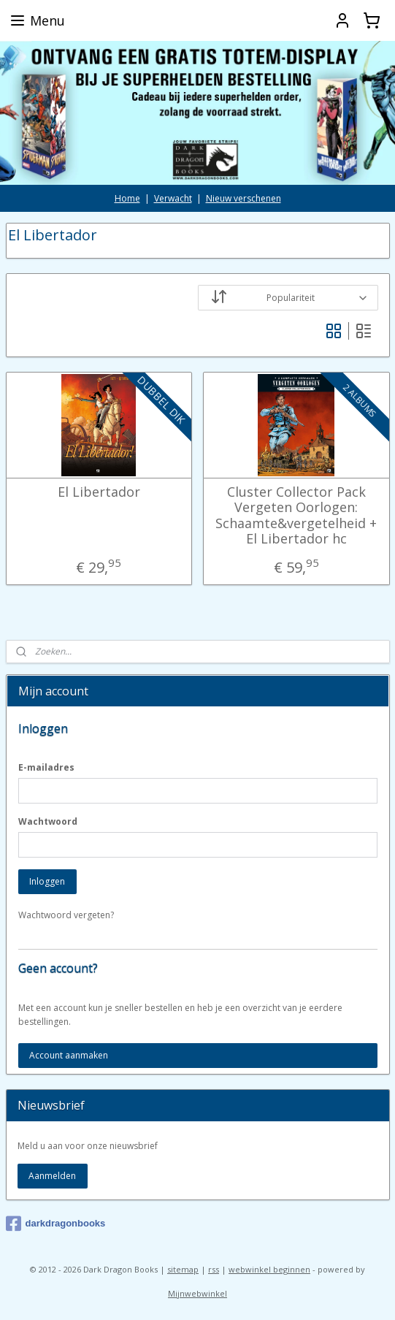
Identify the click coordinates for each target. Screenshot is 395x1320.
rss (213, 1269)
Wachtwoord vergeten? (66, 915)
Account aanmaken (68, 1055)
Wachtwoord (47, 821)
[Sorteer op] (288, 298)
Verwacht (173, 198)
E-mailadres (46, 767)
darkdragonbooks (56, 1223)
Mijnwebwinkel (197, 1293)
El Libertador (99, 492)
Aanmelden (52, 1176)
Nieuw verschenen (243, 198)
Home (127, 198)
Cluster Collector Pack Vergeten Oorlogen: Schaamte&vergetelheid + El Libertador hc (296, 515)
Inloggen (47, 881)
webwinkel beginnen (269, 1269)
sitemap (183, 1269)
